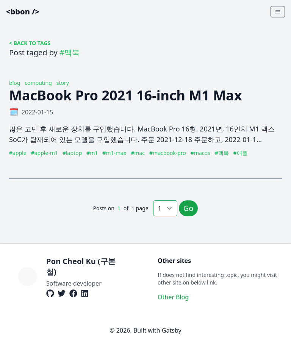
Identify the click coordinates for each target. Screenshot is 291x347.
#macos (200, 152)
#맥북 (222, 152)
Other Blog (173, 297)
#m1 (92, 152)
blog (14, 82)
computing (38, 82)
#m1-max (114, 152)
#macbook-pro (167, 152)
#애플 (240, 152)
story (62, 82)
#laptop (72, 152)
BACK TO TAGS (32, 43)
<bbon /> (22, 11)
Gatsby (171, 330)
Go (188, 208)
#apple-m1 (44, 152)
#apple (18, 152)
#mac (138, 152)
